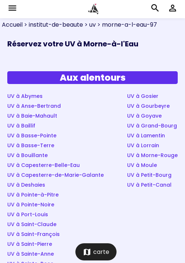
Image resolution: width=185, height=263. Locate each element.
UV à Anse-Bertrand (34, 106)
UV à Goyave (144, 115)
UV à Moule (142, 165)
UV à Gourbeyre (148, 106)
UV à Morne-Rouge (152, 155)
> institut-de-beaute (53, 24)
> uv (89, 24)
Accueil (12, 24)
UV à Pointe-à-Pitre (33, 194)
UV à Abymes (25, 96)
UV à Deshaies (26, 184)
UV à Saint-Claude (31, 224)
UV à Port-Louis (27, 214)
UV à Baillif (21, 125)
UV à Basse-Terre (30, 145)
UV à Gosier (142, 96)
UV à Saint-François (33, 234)
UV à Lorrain (143, 145)
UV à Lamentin (146, 135)
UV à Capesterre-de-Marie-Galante (55, 175)
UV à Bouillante (27, 155)
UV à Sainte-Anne (30, 254)
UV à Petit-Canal (149, 184)
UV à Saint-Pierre (29, 244)
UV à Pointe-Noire (30, 204)
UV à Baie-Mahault (32, 115)
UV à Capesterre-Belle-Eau (43, 165)
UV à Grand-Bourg (152, 125)
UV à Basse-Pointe (31, 135)
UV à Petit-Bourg (149, 175)
